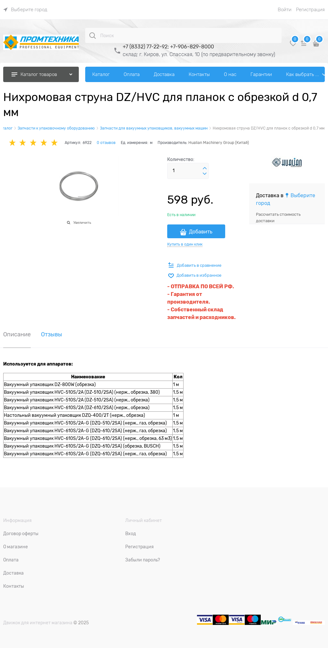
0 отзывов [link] (106, 142)
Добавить (200, 232)
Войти (284, 9)
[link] (25, 9)
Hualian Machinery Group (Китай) (218, 142)
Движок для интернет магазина (37, 622)
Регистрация (310, 9)
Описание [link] (17, 335)
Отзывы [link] (51, 335)
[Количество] (188, 171)
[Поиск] (92, 35)
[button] (204, 168)
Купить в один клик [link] (184, 244)
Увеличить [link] (82, 222)
